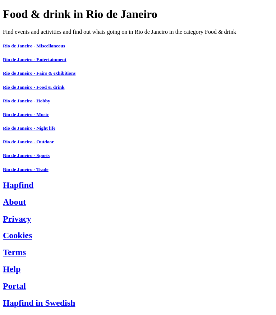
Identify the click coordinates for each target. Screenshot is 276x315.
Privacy (17, 218)
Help (11, 269)
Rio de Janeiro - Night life (29, 128)
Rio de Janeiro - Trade (26, 169)
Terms (14, 252)
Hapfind (18, 185)
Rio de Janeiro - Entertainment (34, 59)
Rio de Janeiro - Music (26, 114)
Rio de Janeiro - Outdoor (28, 141)
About (14, 202)
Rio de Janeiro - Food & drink (33, 87)
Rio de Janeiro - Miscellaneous (34, 45)
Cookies (17, 235)
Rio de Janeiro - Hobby (26, 100)
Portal (14, 286)
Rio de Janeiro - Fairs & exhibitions (39, 73)
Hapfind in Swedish (39, 302)
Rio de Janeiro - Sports (26, 155)
